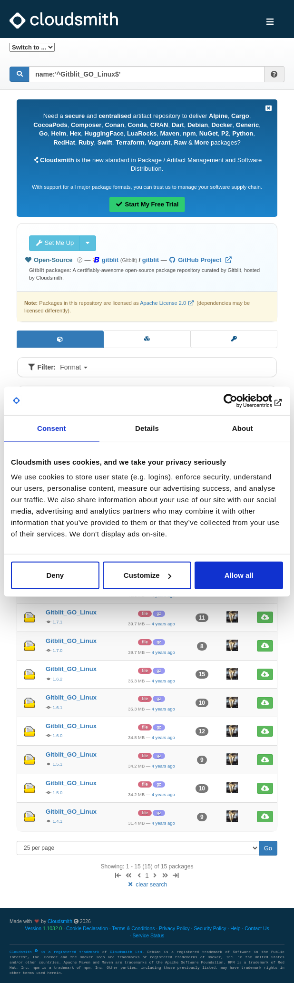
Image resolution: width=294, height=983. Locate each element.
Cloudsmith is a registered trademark (56, 952)
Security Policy (210, 928)
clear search (147, 884)
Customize (147, 575)
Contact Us (257, 928)
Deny (55, 575)
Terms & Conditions (133, 928)
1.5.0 (57, 792)
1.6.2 (57, 678)
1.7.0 (57, 650)
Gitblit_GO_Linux (71, 612)
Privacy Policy (174, 928)
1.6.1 (57, 707)
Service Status (148, 935)
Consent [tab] (51, 428)
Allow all (239, 575)
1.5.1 (57, 764)
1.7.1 (57, 621)
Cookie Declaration (87, 928)
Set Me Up (54, 242)
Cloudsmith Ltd (126, 952)
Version (43, 928)
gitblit (150, 259)
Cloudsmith (60, 921)
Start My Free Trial (147, 204)
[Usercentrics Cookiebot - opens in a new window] (241, 400)
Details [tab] (147, 428)
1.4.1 (57, 821)
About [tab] (242, 428)
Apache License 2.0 (163, 303)
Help (235, 928)
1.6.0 (57, 735)
